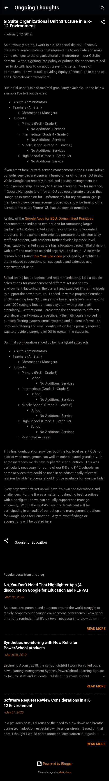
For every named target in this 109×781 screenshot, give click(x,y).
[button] (102, 22)
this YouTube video (47, 256)
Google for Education (31, 542)
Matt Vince (65, 772)
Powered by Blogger (55, 764)
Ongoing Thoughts (36, 7)
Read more (96, 629)
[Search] (102, 9)
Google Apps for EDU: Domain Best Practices (59, 219)
